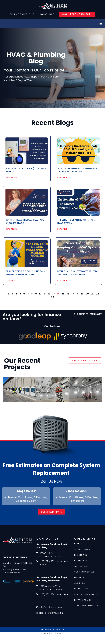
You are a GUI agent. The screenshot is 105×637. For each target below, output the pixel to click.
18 (77, 293)
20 (87, 293)
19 (82, 293)
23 (52, 297)
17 (73, 293)
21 (92, 293)
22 (97, 293)
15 (63, 293)
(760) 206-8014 (77, 491)
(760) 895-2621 (25, 491)
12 (49, 293)
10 (40, 293)
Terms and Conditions (52, 634)
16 (68, 293)
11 (44, 293)
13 (54, 293)
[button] (101, 23)
